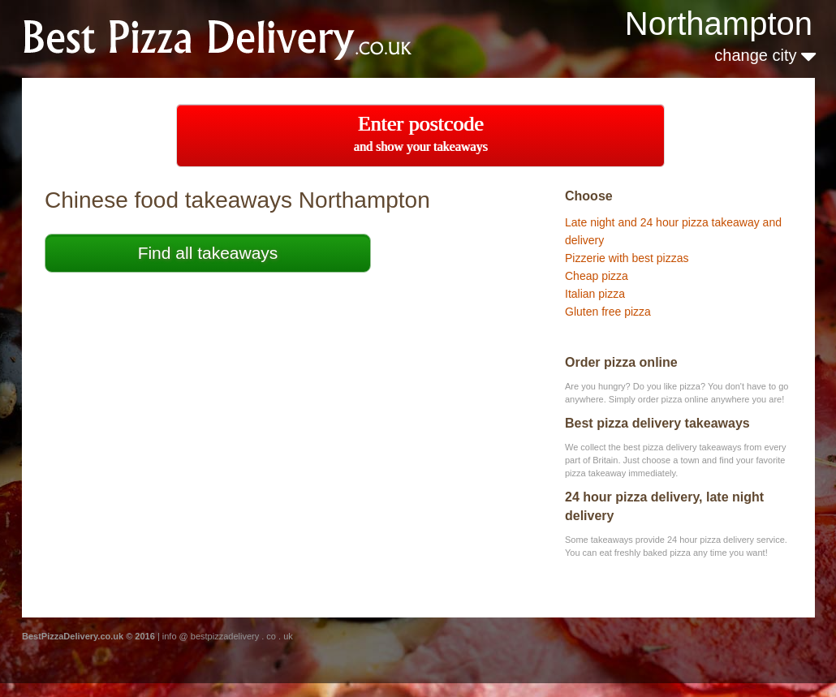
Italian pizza (595, 293)
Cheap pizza (596, 275)
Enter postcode (421, 132)
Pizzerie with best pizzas (627, 258)
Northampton (718, 23)
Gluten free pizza (608, 311)
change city (765, 55)
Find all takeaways (208, 252)
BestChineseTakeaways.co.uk (238, 38)
